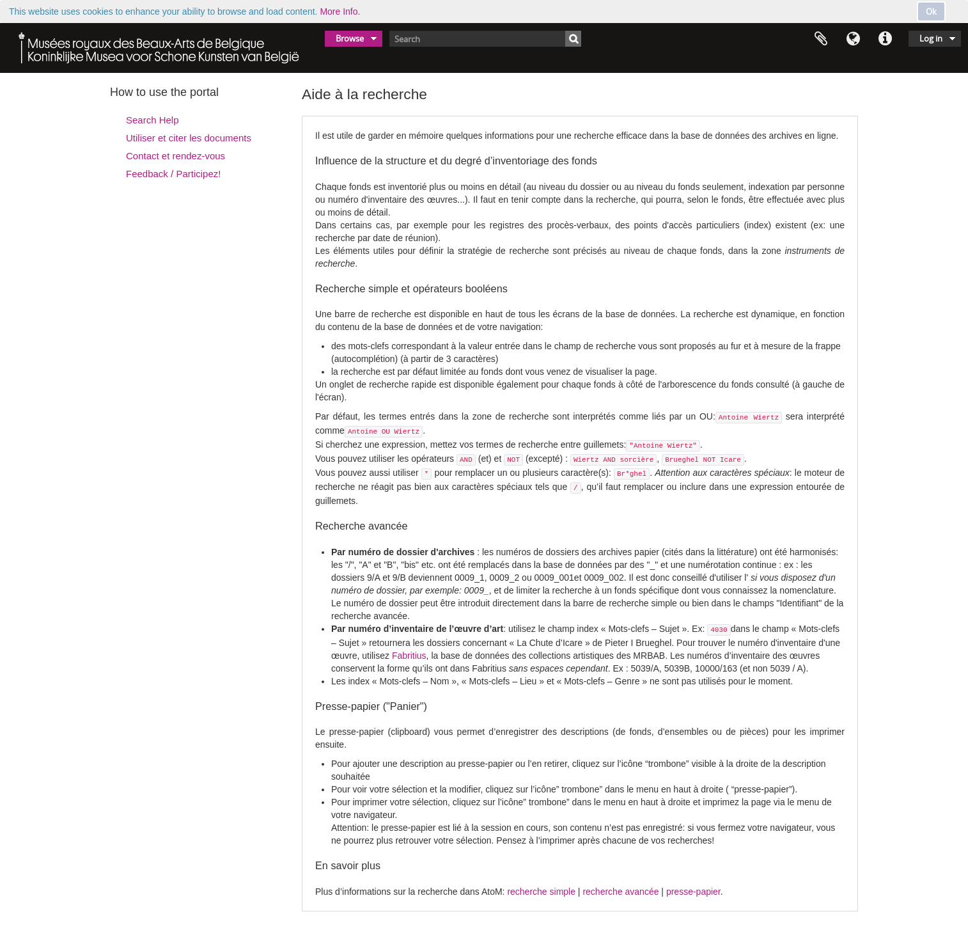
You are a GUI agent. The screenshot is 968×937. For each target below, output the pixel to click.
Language (853, 39)
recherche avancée (620, 891)
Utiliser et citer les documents (188, 137)
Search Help (152, 119)
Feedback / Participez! (173, 173)
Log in (930, 38)
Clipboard (821, 39)
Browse (350, 38)
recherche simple (541, 891)
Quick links (885, 39)
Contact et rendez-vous (175, 155)
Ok (931, 11)
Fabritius (409, 655)
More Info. (340, 11)
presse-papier (693, 891)
